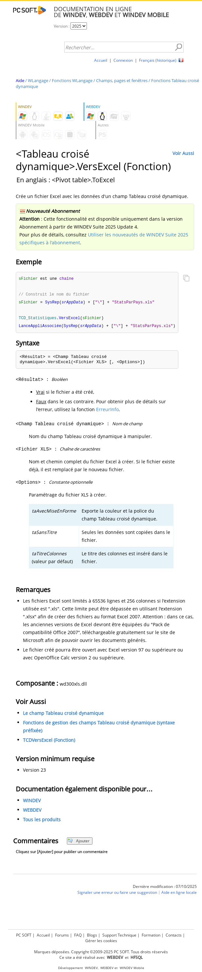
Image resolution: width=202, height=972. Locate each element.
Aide (20, 80)
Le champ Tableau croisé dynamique (63, 715)
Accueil (100, 60)
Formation (151, 935)
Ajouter (79, 842)
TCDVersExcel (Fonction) (49, 742)
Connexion (123, 60)
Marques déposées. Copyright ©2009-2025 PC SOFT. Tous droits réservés (101, 952)
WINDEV (32, 802)
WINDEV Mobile (132, 968)
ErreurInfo (107, 411)
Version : (62, 26)
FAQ (78, 935)
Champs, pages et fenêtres (122, 80)
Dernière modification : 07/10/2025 (165, 888)
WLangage (38, 80)
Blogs (92, 935)
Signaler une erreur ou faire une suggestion (117, 894)
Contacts (174, 935)
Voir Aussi (183, 153)
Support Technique (119, 935)
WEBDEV (32, 811)
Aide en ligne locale (179, 894)
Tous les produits (42, 821)
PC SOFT (23, 935)
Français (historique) (157, 60)
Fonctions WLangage (72, 80)
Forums (62, 935)
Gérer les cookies (101, 940)
